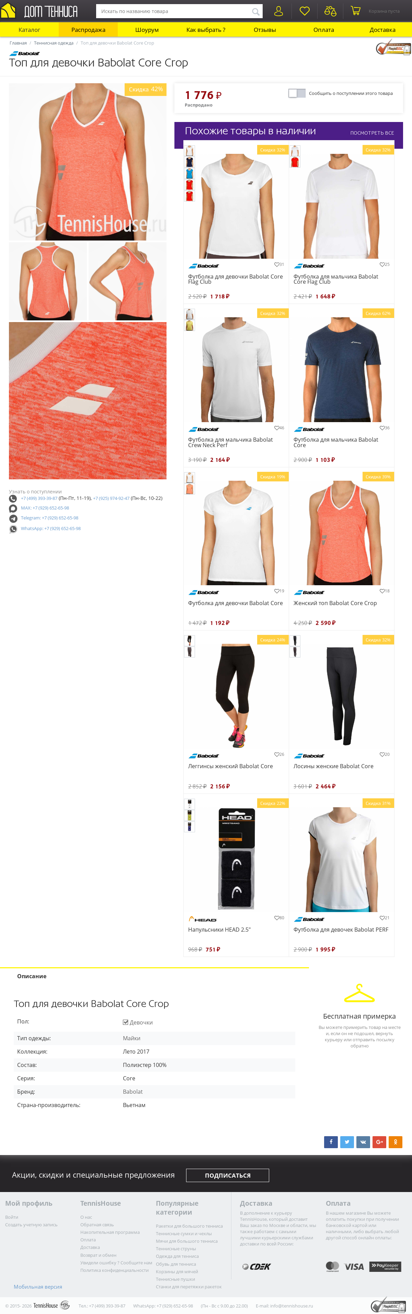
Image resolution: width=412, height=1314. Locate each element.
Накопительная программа (110, 1232)
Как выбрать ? (205, 30)
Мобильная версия (38, 1286)
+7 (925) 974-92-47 (111, 498)
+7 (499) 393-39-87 (39, 498)
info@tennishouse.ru (291, 1306)
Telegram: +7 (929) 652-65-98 (49, 518)
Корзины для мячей (177, 1271)
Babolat (133, 1091)
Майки (131, 1038)
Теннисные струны (176, 1248)
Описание (31, 976)
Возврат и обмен (98, 1255)
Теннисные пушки (175, 1279)
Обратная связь (97, 1224)
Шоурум (147, 30)
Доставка (383, 30)
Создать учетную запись (31, 1224)
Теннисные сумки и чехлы (184, 1233)
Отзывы (265, 30)
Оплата (323, 30)
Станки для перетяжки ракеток (189, 1287)
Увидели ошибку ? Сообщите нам (116, 1263)
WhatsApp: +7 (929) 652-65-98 (51, 528)
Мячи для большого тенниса (187, 1241)
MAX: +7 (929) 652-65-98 (45, 508)
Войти (11, 1217)
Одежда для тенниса (177, 1256)
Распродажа (88, 30)
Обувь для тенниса (176, 1264)
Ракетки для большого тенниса (189, 1226)
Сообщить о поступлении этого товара (351, 93)
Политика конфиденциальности (114, 1270)
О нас (86, 1217)
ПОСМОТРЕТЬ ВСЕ (372, 133)
